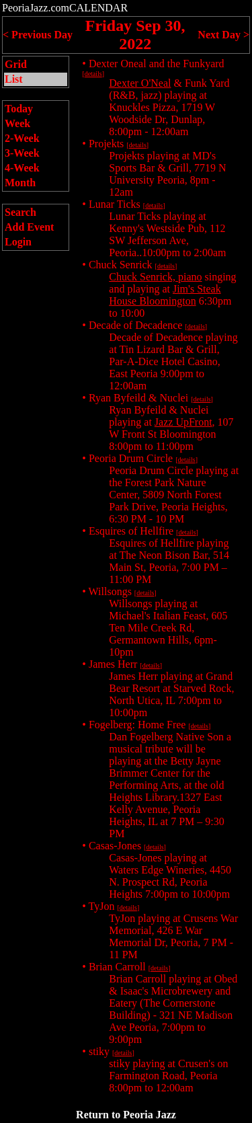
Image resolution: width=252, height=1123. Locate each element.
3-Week (22, 153)
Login (18, 241)
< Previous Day (38, 34)
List (14, 79)
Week (17, 123)
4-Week (22, 167)
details (93, 73)
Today (19, 108)
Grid (16, 64)
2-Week (22, 138)
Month (20, 182)
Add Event (29, 227)
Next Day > (223, 34)
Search (20, 212)
